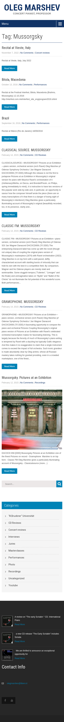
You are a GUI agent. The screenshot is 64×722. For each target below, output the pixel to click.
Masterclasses (16, 550)
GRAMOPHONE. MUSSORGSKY (22, 302)
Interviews (14, 536)
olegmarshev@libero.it (16, 683)
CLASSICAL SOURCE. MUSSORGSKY (26, 150)
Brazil (5, 118)
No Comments (26, 53)
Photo (12, 564)
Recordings (40, 382)
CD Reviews (40, 155)
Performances (40, 84)
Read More (9, 68)
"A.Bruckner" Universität (21, 516)
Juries (12, 543)
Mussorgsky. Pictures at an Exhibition (26, 378)
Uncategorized (16, 578)
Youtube (13, 585)
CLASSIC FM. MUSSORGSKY (21, 226)
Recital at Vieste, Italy (16, 48)
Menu (5, 23)
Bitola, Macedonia (13, 80)
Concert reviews (42, 53)
